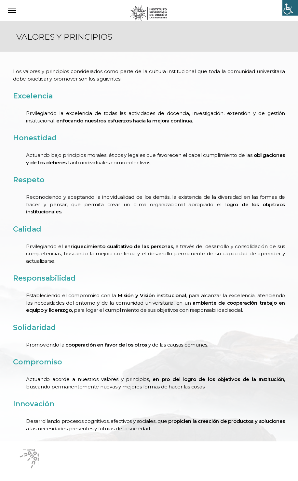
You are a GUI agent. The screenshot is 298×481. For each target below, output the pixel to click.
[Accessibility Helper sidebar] (290, 8)
